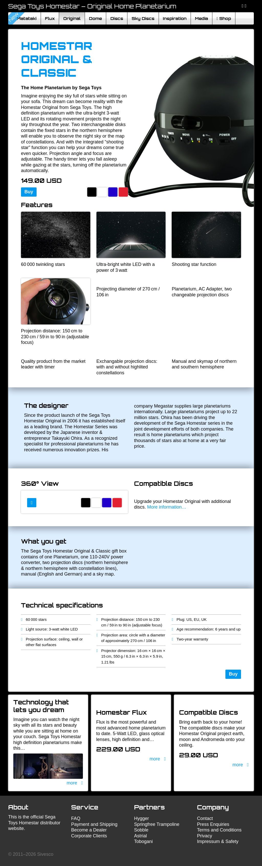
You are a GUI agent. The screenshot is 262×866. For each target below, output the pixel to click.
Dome (95, 18)
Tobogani (143, 841)
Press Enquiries (213, 824)
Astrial (140, 835)
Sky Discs (143, 18)
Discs (116, 18)
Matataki (27, 18)
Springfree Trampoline (156, 824)
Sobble (141, 830)
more (72, 782)
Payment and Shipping (94, 824)
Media (201, 18)
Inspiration (175, 18)
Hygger (141, 818)
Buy (29, 191)
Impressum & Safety (217, 841)
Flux (50, 18)
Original (71, 18)
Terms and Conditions (219, 830)
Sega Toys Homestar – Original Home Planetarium (92, 6)
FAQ (75, 818)
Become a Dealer (89, 830)
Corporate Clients (89, 835)
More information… (166, 507)
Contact (205, 818)
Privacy (204, 835)
